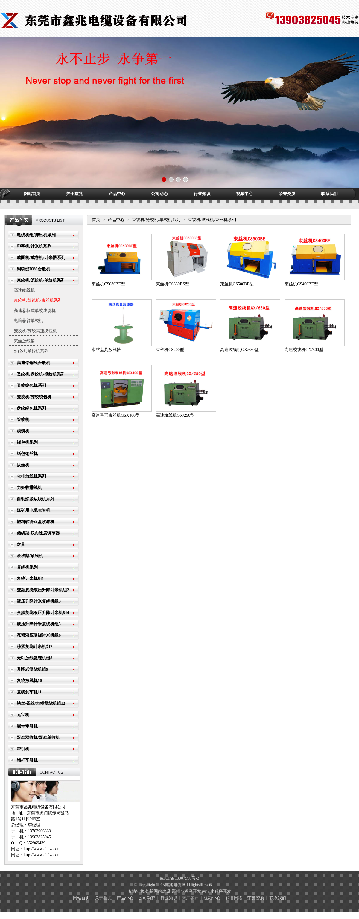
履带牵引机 (27, 726)
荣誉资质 (287, 194)
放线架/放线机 (30, 556)
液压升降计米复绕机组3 (39, 601)
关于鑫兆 (74, 194)
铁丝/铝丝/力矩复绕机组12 (41, 703)
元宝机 (23, 715)
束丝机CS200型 (170, 349)
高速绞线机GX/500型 (304, 349)
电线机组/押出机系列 (36, 235)
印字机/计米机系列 (34, 246)
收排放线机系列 (31, 476)
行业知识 (202, 194)
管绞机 (23, 419)
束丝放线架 (24, 341)
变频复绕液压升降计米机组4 (43, 612)
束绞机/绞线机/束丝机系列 (38, 300)
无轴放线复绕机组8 (34, 658)
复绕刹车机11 (29, 692)
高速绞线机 (24, 290)
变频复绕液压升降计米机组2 (43, 590)
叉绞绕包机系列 (31, 385)
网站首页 (32, 194)
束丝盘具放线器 (106, 349)
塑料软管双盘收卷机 (35, 522)
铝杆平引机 (27, 760)
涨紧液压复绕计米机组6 (39, 635)
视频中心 (244, 194)
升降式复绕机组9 (32, 669)
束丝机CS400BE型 (301, 284)
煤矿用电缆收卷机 (33, 510)
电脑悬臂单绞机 (28, 320)
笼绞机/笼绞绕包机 (34, 397)
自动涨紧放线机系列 (35, 499)
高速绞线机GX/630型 (239, 349)
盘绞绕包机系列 (31, 408)
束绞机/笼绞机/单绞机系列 (41, 280)
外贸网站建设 (158, 891)
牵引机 (23, 749)
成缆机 (23, 431)
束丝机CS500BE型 (237, 284)
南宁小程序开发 (216, 891)
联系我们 (329, 194)
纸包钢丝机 (27, 453)
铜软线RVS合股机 (33, 269)
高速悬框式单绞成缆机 (35, 310)
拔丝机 (23, 465)
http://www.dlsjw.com (42, 849)
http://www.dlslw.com (42, 855)
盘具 (21, 544)
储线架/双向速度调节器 (38, 533)
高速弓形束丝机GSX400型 (116, 415)
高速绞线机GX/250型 (175, 415)
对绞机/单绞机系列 (31, 351)
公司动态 (159, 194)
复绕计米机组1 (30, 578)
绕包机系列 (27, 442)
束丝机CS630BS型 (172, 284)
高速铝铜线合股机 (33, 363)
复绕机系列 (27, 567)
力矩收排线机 (29, 487)
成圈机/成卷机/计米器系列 (41, 257)
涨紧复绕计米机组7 (34, 646)
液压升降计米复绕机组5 (39, 624)
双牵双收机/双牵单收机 (38, 737)
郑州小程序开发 (186, 891)
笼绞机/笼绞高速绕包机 (35, 331)
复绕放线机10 (29, 680)
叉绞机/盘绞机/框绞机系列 (41, 374)
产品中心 (117, 194)
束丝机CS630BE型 (108, 284)
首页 (96, 220)
